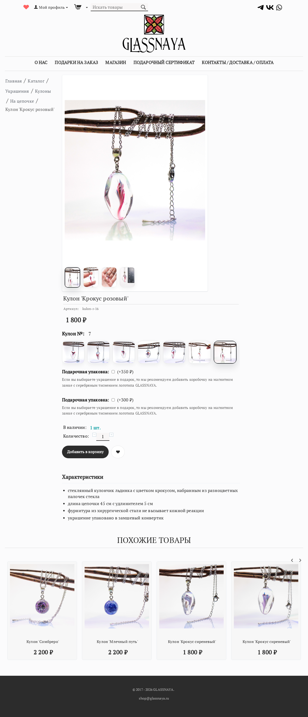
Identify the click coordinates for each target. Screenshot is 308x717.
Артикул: (71, 308)
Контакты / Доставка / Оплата (237, 62)
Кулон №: (73, 333)
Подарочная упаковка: (85, 372)
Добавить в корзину (85, 451)
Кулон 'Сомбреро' (42, 641)
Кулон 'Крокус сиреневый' (192, 641)
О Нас (41, 62)
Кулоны (15, 100)
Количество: (76, 436)
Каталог (43, 80)
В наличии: (75, 427)
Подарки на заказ (76, 62)
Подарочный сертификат (164, 62)
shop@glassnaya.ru (154, 698)
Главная (16, 80)
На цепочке (21, 110)
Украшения (26, 90)
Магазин (115, 62)
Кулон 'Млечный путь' (117, 641)
